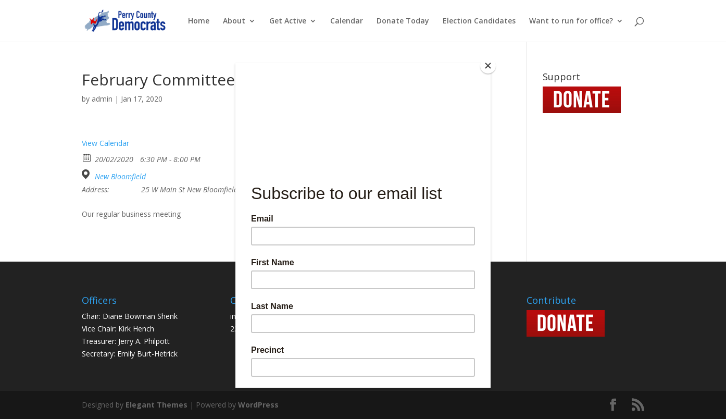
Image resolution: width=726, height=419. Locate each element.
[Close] (488, 65)
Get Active (287, 21)
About (234, 21)
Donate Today (403, 21)
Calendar (346, 21)
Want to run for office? (571, 21)
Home (198, 21)
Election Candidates (479, 21)
